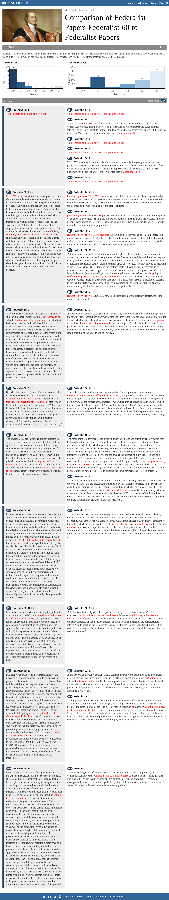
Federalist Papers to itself (79, 10)
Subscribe (142, 3)
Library (131, 3)
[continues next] (116, 113)
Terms (89, 896)
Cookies (80, 896)
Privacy (69, 896)
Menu (163, 3)
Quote (153, 3)
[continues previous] (77, 196)
